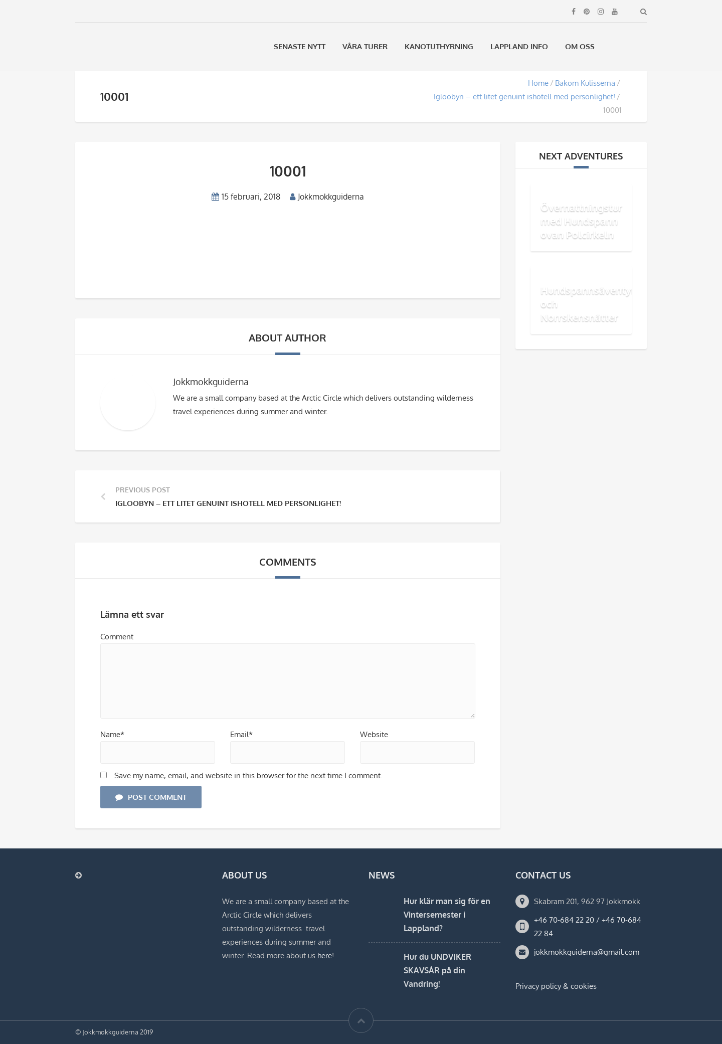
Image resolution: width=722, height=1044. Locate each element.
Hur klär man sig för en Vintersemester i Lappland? (447, 914)
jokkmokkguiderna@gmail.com (586, 952)
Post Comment (151, 797)
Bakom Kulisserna (585, 83)
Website (374, 734)
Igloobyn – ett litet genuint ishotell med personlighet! (524, 96)
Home (538, 83)
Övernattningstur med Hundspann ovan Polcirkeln (581, 221)
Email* (241, 734)
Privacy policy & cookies (556, 986)
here (324, 955)
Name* (112, 734)
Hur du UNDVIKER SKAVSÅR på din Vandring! (437, 970)
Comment (116, 636)
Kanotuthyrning (439, 46)
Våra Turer (365, 46)
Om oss (580, 46)
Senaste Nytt (299, 46)
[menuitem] (616, 46)
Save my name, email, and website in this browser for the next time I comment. (248, 775)
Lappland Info (519, 46)
